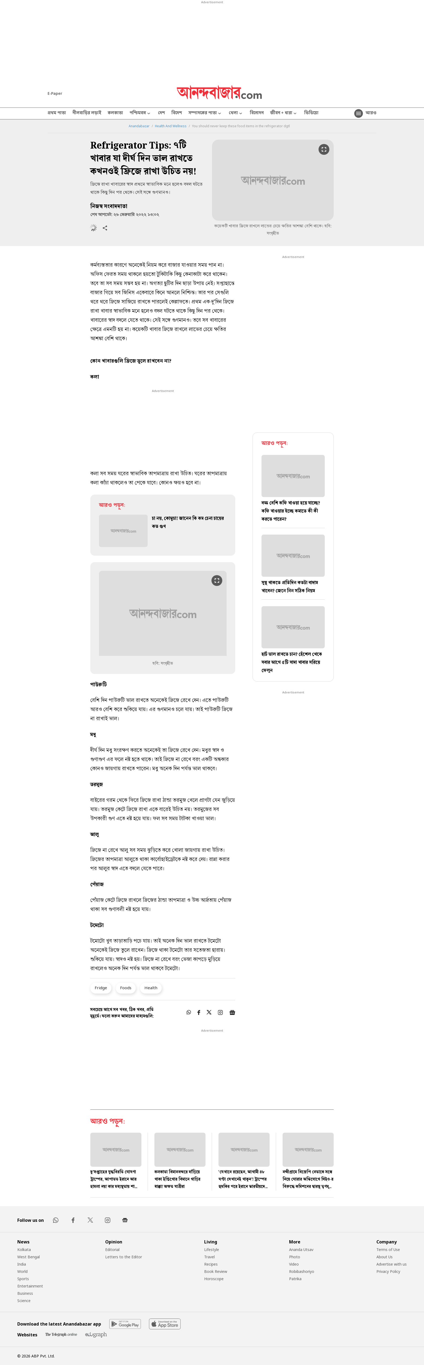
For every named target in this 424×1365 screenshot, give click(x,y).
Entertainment (30, 1286)
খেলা (236, 113)
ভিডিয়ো (311, 113)
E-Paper (55, 93)
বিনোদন (257, 113)
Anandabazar (139, 126)
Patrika (295, 1278)
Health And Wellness (171, 126)
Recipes (211, 1264)
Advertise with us (391, 1264)
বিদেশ (176, 113)
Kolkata (24, 1249)
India (21, 1264)
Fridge (101, 987)
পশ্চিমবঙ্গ (140, 113)
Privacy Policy (388, 1271)
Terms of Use (388, 1249)
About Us (384, 1256)
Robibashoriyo (301, 1271)
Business (25, 1293)
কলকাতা (115, 113)
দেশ (161, 113)
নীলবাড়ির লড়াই (86, 113)
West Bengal (28, 1256)
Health (150, 987)
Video (294, 1264)
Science (24, 1300)
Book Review (215, 1271)
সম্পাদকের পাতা (205, 113)
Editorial (112, 1249)
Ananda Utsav (301, 1249)
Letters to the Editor (123, 1256)
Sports (23, 1278)
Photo (294, 1256)
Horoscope (214, 1278)
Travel (209, 1256)
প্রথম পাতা (57, 113)
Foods (125, 987)
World (22, 1271)
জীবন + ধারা (284, 113)
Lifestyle (211, 1249)
